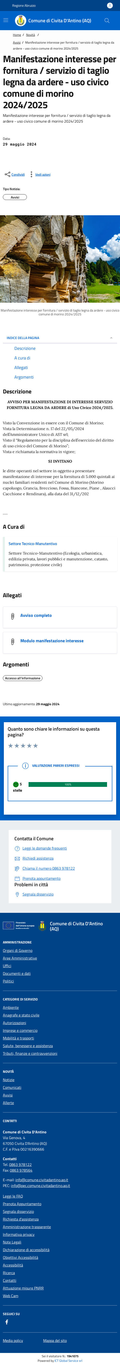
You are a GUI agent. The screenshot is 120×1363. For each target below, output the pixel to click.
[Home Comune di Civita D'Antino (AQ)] (56, 20)
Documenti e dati (17, 973)
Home (17, 34)
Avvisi (17, 42)
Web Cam (10, 1296)
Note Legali (12, 1242)
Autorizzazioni (14, 1023)
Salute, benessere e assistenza (28, 1046)
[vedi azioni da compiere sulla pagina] (39, 174)
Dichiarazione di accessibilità (26, 1250)
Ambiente (11, 1007)
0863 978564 (21, 1170)
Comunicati (12, 1087)
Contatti (9, 1280)
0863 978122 (20, 1164)
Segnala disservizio (18, 1211)
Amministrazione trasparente (27, 1227)
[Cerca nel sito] (107, 20)
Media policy (13, 1340)
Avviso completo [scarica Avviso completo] (36, 615)
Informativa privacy (19, 1234)
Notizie (8, 1080)
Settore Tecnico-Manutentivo (33, 543)
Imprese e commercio (20, 1030)
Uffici (7, 966)
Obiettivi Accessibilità (20, 1257)
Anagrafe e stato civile (21, 1015)
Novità (30, 34)
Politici (8, 981)
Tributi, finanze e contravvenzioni (30, 1053)
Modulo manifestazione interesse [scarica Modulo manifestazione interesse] (52, 641)
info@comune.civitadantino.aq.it (41, 1180)
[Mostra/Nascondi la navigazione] (6, 20)
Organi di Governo (17, 950)
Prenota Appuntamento (22, 1204)
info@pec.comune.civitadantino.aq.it (40, 1185)
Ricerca (9, 1273)
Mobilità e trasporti (18, 1038)
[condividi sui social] (14, 174)
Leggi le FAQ (13, 1196)
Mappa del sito (55, 1340)
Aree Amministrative (20, 958)
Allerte (8, 1103)
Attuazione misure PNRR (23, 1288)
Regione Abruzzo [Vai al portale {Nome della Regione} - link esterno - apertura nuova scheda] (21, 5)
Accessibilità (13, 1265)
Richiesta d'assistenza (21, 1219)
